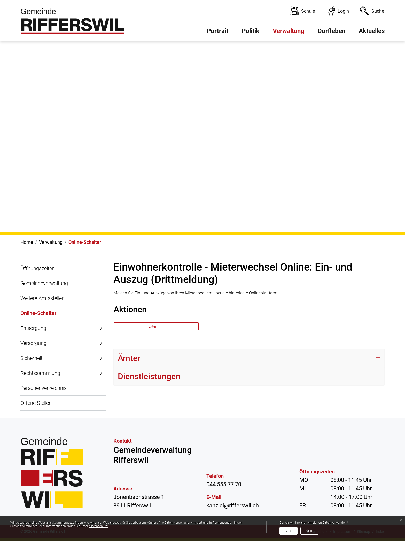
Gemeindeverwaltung (44, 283)
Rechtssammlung (40, 373)
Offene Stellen (36, 403)
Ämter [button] (129, 358)
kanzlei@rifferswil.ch (232, 505)
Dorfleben (331, 31)
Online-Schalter (38, 315)
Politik (250, 31)
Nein (309, 530)
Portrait (217, 31)
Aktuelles (372, 31)
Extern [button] (153, 326)
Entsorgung (33, 328)
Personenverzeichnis (43, 388)
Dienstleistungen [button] (149, 376)
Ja (288, 530)
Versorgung (33, 343)
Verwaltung (288, 31)
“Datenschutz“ (98, 526)
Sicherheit (31, 358)
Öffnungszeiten (37, 268)
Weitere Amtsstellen (42, 298)
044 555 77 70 (223, 484)
